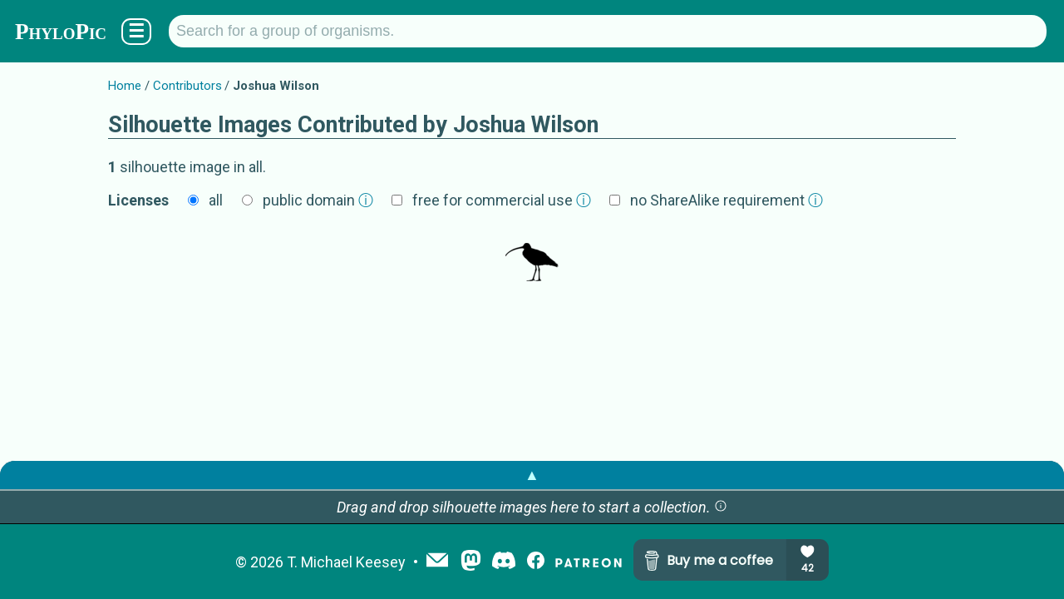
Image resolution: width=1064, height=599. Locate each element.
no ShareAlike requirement (726, 200)
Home (124, 85)
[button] (720, 507)
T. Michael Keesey (346, 562)
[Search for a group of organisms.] (608, 31)
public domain (318, 200)
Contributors (187, 85)
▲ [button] (532, 474)
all (216, 200)
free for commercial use (501, 200)
